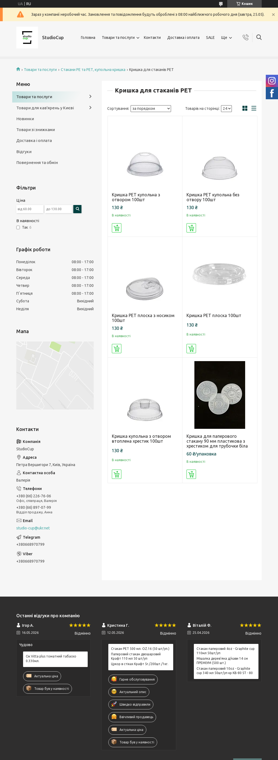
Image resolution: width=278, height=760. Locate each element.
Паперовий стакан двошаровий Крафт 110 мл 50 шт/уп (136, 656)
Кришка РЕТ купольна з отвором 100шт (136, 197)
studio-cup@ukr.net (33, 528)
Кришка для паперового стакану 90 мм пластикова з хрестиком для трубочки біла (217, 441)
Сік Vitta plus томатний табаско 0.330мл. (51, 658)
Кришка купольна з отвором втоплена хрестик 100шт (141, 438)
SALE (210, 37)
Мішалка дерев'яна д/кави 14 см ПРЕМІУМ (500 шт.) (222, 661)
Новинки (25, 118)
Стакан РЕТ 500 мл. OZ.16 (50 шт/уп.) (140, 648)
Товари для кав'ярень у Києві (45, 108)
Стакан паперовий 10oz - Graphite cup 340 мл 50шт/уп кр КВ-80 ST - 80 (225, 671)
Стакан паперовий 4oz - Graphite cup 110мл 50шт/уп (226, 651)
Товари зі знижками (35, 129)
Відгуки (23, 151)
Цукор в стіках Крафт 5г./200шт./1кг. (139, 664)
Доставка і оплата (183, 37)
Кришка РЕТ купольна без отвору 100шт (213, 197)
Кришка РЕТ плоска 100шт (214, 315)
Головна (88, 37)
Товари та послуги (118, 37)
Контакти (152, 37)
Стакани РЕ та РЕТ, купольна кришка (93, 69)
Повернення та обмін (37, 162)
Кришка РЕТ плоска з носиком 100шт (143, 318)
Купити (116, 227)
